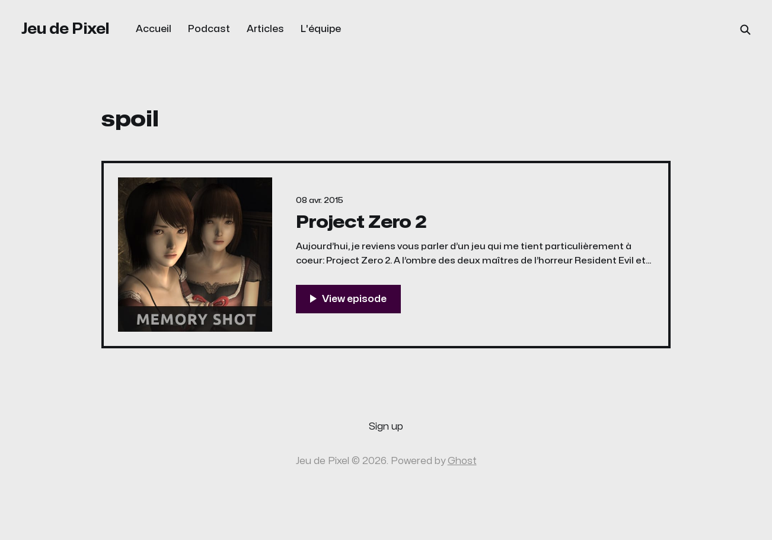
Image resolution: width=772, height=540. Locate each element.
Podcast (209, 29)
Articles (265, 29)
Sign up (386, 426)
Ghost (462, 461)
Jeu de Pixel (65, 28)
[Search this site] (745, 30)
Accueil (153, 29)
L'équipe (321, 29)
